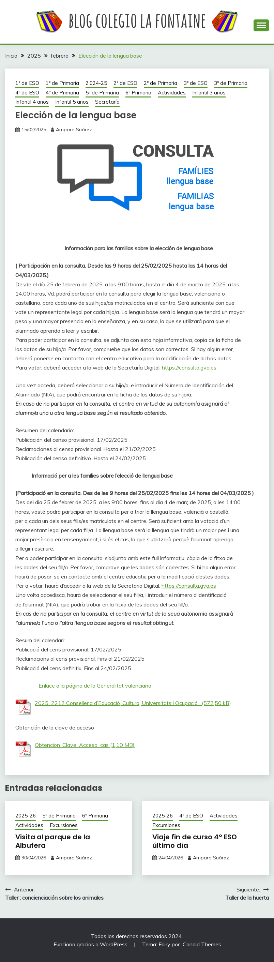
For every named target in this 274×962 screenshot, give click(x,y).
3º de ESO (196, 83)
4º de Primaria (62, 92)
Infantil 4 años (32, 102)
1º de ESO (27, 83)
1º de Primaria (62, 83)
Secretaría (107, 102)
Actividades (172, 92)
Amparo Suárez (74, 129)
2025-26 (25, 815)
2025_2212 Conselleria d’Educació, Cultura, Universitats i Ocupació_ (117, 703)
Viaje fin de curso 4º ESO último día (194, 841)
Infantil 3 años (209, 92)
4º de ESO (27, 92)
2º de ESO (125, 83)
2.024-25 (96, 83)
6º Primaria (138, 92)
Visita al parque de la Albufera (52, 841)
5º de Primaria (102, 92)
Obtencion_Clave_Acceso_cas (72, 744)
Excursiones (64, 825)
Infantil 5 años (72, 102)
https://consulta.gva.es (188, 367)
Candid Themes (202, 944)
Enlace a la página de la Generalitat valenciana (94, 685)
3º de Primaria (230, 83)
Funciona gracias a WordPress (91, 944)
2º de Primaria (160, 83)
